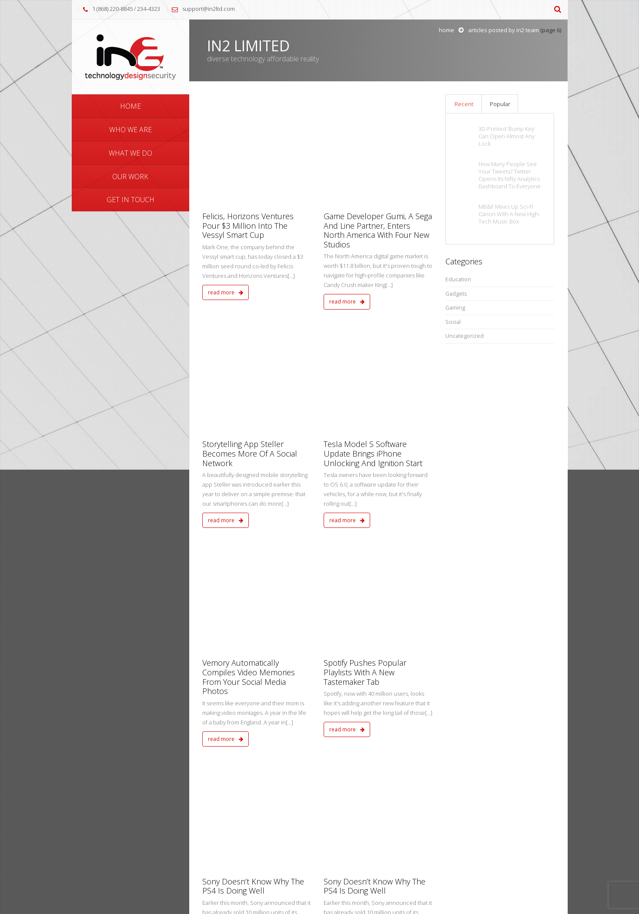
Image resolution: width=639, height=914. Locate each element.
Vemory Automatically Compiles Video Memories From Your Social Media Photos (248, 376)
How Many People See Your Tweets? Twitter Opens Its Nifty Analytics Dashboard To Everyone (509, 175)
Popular (500, 104)
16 (393, 703)
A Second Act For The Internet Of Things (256, 595)
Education (458, 279)
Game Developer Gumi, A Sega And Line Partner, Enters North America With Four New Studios (378, 130)
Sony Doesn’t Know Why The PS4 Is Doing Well (253, 486)
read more (225, 192)
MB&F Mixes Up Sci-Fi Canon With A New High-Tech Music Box (509, 214)
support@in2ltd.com (208, 9)
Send (534, 838)
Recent (464, 104)
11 (361, 703)
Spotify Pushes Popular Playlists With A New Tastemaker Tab (365, 372)
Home (446, 30)
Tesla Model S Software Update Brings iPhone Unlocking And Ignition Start (373, 253)
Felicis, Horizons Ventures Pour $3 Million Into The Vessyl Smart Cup (248, 125)
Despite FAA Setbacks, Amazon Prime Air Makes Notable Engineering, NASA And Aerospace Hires (371, 604)
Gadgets (456, 293)
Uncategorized (464, 336)
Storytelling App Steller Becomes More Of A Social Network (249, 253)
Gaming (455, 307)
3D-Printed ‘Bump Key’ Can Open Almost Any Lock (506, 136)
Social (453, 322)
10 (344, 703)
